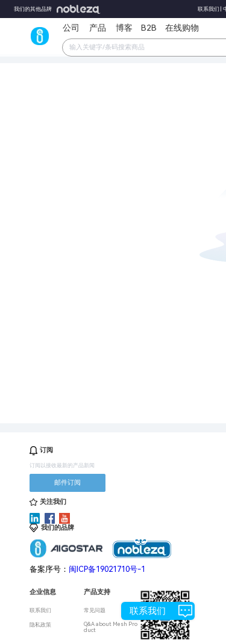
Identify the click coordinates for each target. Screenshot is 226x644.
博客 (124, 27)
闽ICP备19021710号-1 (107, 569)
